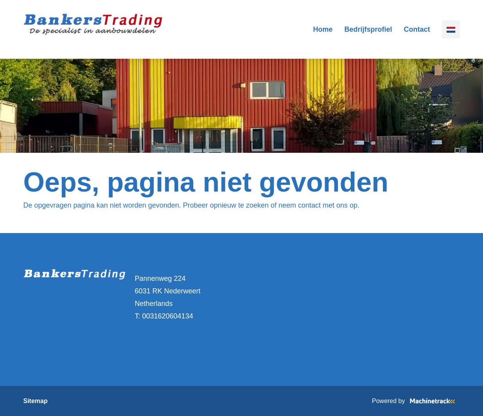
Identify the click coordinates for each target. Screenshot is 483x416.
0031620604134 (167, 316)
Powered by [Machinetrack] (416, 401)
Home (322, 29)
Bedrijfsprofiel (368, 29)
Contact (417, 29)
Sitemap (35, 401)
